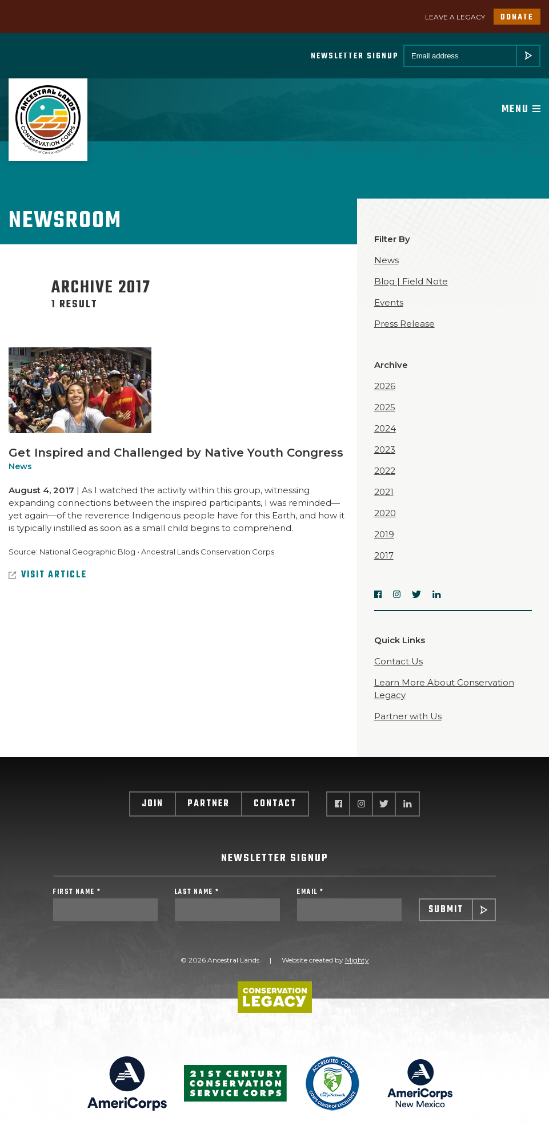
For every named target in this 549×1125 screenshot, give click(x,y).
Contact (275, 804)
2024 (385, 428)
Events (388, 302)
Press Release (404, 323)
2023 (384, 449)
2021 (384, 491)
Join (152, 804)
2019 (384, 534)
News (20, 466)
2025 (384, 407)
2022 (384, 470)
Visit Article (48, 575)
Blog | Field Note (411, 281)
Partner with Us (408, 716)
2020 (385, 513)
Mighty (357, 960)
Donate (517, 17)
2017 (384, 555)
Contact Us (398, 661)
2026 (384, 386)
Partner (208, 804)
